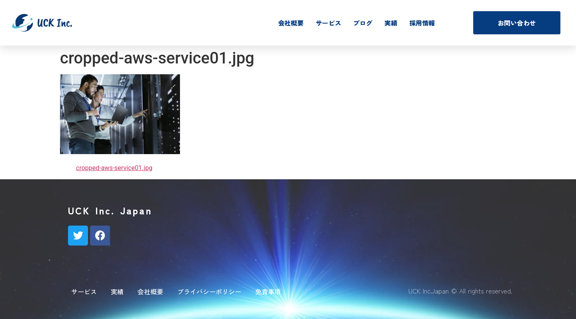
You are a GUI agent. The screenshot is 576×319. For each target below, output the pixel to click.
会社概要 (291, 23)
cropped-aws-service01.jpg (114, 168)
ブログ (362, 23)
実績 (390, 23)
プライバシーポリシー (209, 291)
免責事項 (268, 291)
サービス (328, 23)
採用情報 (422, 23)
